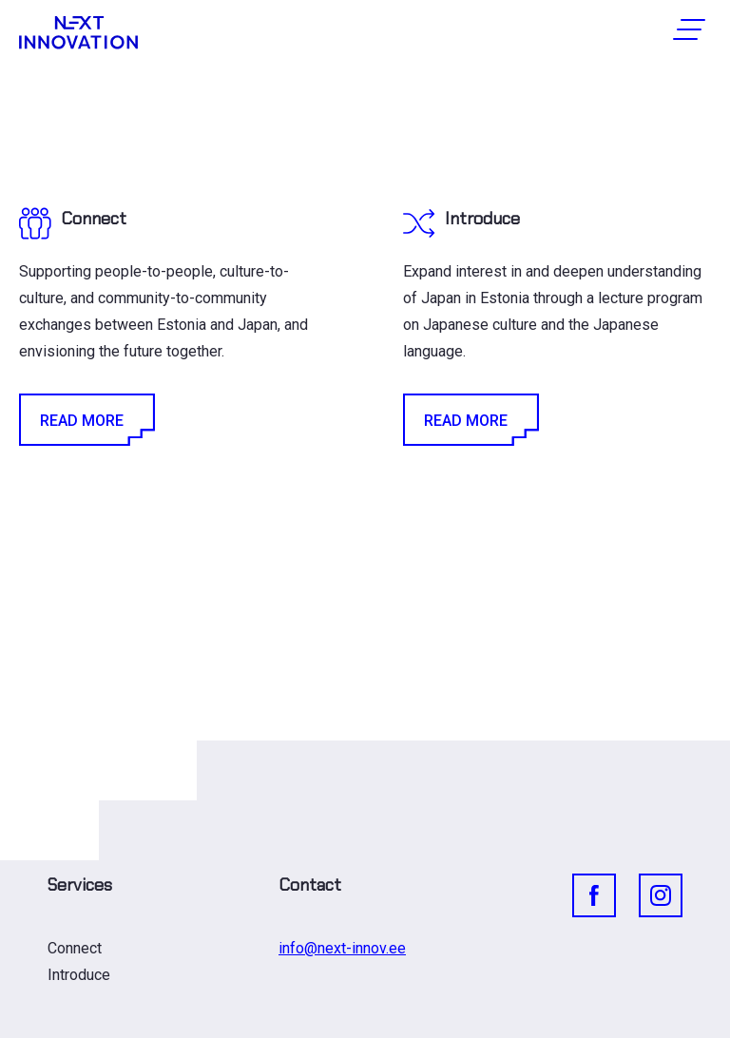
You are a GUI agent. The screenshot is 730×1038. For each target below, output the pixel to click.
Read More (85, 420)
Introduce (79, 975)
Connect (75, 948)
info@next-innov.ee (342, 948)
